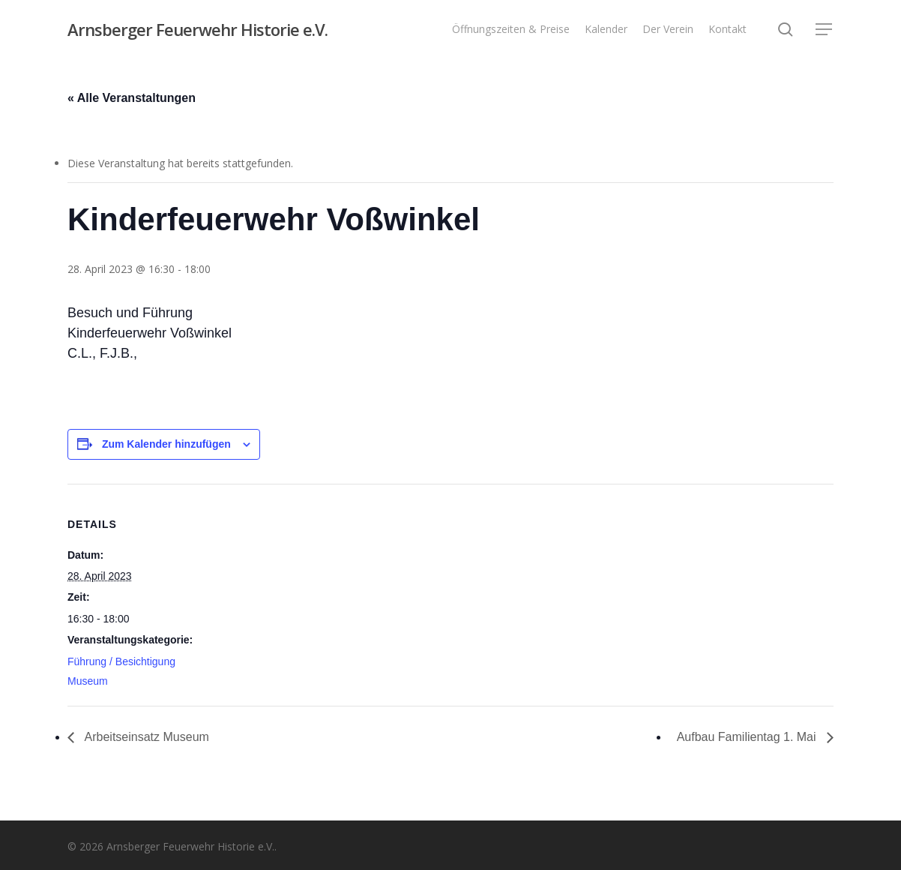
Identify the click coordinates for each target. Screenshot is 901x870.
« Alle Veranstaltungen (131, 98)
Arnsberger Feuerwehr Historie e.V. (197, 29)
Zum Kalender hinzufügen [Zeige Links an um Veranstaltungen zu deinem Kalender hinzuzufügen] (166, 444)
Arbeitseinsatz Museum (145, 736)
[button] (825, 30)
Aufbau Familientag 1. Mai (748, 736)
